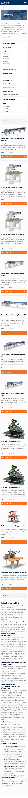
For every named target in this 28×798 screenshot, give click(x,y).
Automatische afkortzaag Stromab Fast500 (12, 274)
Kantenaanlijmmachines (9, 84)
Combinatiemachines (8, 87)
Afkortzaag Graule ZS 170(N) (10, 441)
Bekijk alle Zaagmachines (9, 69)
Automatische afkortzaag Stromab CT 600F (13, 355)
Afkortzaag (6, 54)
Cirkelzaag (6, 56)
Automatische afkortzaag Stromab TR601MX (12, 139)
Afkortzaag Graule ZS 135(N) (10, 487)
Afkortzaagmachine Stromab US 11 (12, 234)
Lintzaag (5, 61)
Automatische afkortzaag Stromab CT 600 (13, 394)
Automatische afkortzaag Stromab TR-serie (13, 316)
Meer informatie (5, 37)
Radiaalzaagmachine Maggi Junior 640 (14, 572)
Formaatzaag (6, 58)
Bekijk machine (6, 156)
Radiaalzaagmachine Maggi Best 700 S (13, 526)
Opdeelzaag (6, 63)
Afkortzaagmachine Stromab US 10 (12, 187)
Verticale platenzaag (8, 66)
